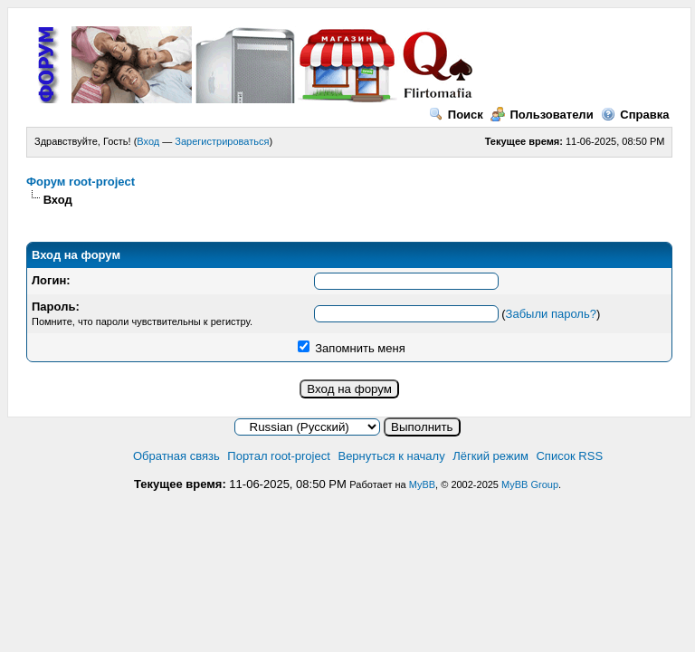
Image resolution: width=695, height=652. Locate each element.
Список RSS (569, 456)
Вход (148, 141)
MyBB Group (529, 484)
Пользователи (541, 114)
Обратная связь (176, 456)
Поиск (456, 114)
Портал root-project (278, 456)
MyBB (422, 484)
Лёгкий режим (490, 456)
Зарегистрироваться (222, 141)
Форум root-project (80, 181)
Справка (635, 114)
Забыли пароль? (551, 314)
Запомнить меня (351, 348)
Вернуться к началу (391, 456)
